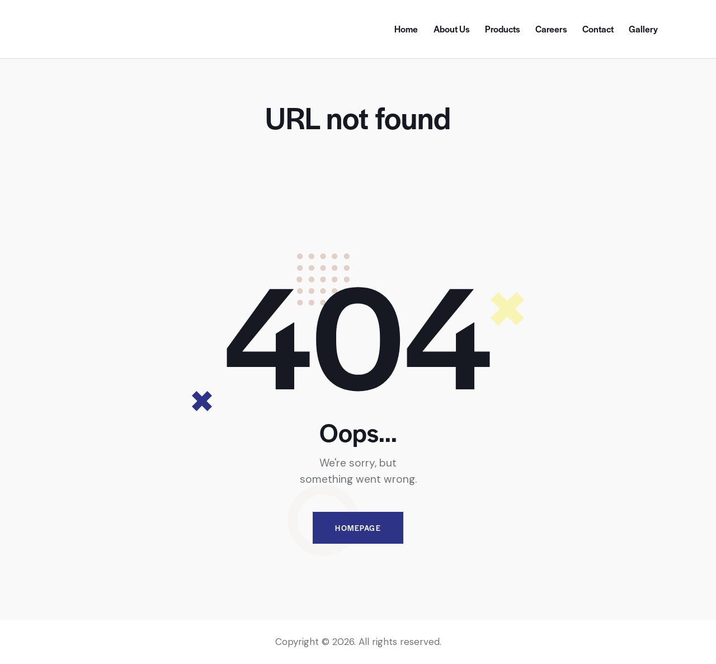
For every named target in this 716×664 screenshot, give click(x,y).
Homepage (358, 527)
